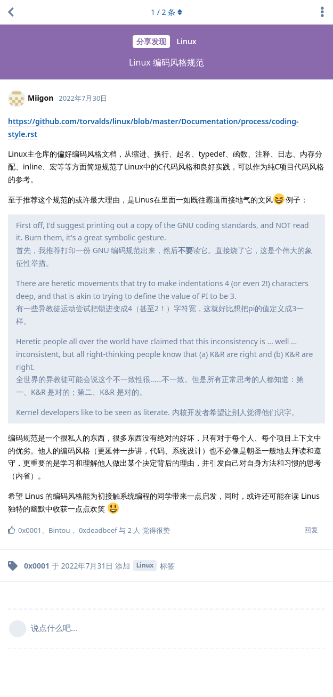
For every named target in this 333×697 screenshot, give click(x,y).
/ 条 (166, 12)
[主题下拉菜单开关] (322, 12)
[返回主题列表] (10, 12)
